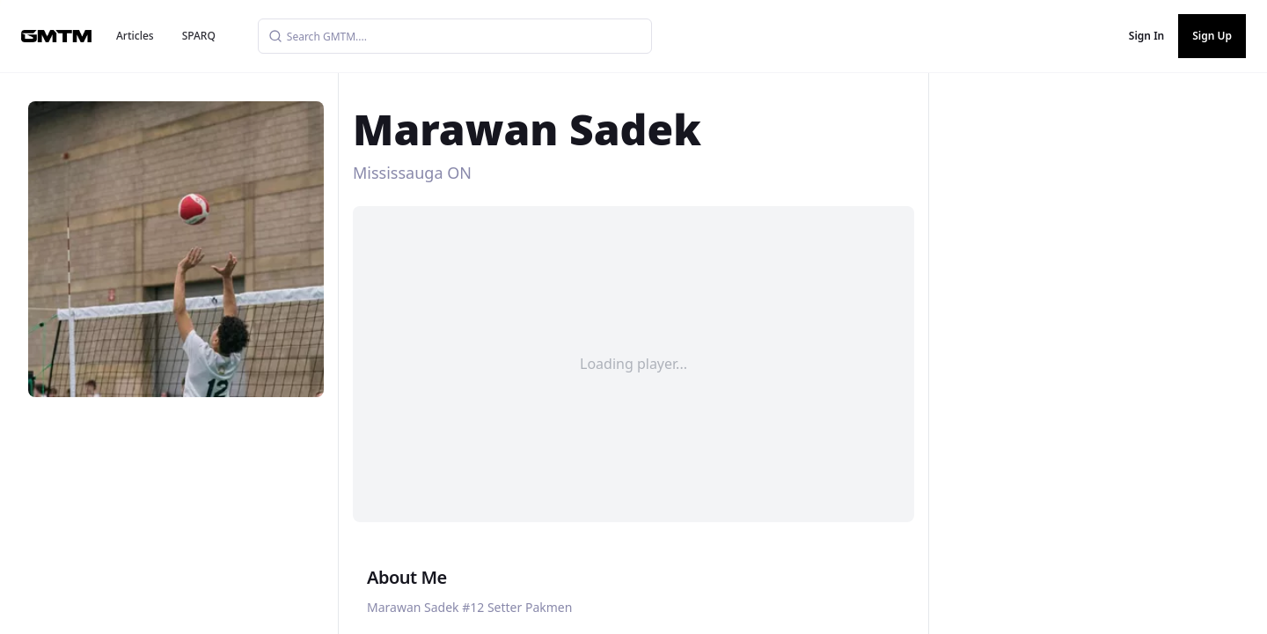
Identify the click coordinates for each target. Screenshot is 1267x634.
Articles (135, 35)
